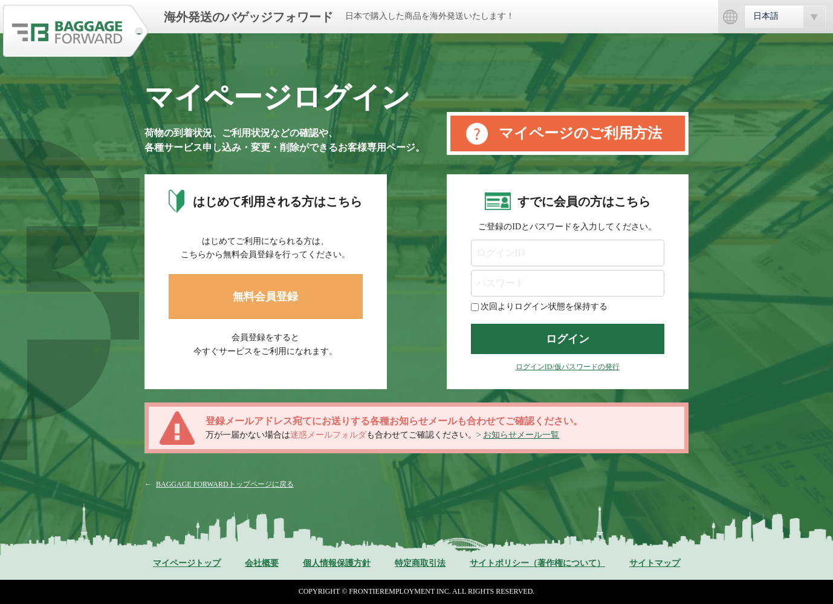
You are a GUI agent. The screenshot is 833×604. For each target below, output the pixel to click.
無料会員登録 (265, 297)
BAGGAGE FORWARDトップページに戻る (225, 484)
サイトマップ (654, 563)
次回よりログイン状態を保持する (544, 306)
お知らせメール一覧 (521, 434)
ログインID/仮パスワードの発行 (568, 367)
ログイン (567, 339)
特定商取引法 (420, 563)
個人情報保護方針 (337, 563)
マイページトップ (187, 563)
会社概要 (262, 563)
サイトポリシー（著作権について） (537, 563)
